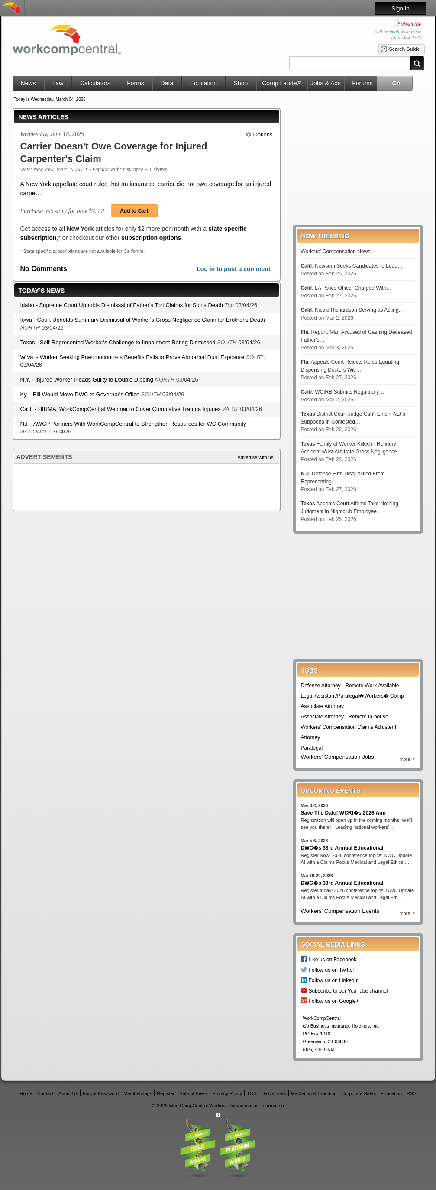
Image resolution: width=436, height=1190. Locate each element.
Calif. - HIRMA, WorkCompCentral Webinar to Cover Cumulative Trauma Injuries (121, 409)
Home (25, 1093)
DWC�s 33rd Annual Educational (342, 848)
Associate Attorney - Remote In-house (344, 717)
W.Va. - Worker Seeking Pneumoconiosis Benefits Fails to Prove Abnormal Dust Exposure (133, 357)
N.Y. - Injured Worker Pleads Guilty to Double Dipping (87, 379)
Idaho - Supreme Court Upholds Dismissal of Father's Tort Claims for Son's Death (122, 305)
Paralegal (312, 748)
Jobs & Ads (325, 83)
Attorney (310, 737)
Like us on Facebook (333, 959)
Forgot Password (101, 1093)
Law (58, 83)
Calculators (95, 83)
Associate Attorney (322, 706)
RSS (412, 1093)
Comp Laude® (281, 83)
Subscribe (409, 24)
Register (165, 1093)
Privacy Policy (227, 1093)
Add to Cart (134, 211)
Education (203, 83)
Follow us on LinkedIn (334, 980)
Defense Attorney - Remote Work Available (350, 685)
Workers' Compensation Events (340, 911)
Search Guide (400, 49)
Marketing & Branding (314, 1093)
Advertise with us (256, 457)
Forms (135, 83)
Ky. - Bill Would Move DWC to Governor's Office (80, 394)
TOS (251, 1093)
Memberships (137, 1093)
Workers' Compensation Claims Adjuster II (349, 727)
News (28, 83)
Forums (362, 83)
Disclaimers (274, 1093)
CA (396, 83)
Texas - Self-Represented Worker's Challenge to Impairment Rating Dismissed (118, 342)
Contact (45, 1093)
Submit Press (193, 1093)
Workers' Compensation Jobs (337, 756)
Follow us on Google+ (334, 1001)
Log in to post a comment (233, 268)
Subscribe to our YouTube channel (348, 990)
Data (167, 83)
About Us (68, 1093)
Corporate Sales (359, 1093)
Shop (241, 83)
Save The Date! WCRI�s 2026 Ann (343, 813)
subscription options (151, 237)
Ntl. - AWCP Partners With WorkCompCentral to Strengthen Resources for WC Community (133, 423)
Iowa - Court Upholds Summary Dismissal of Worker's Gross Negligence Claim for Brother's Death (142, 320)
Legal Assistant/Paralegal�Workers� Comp (352, 696)
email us (397, 31)
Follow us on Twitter (332, 970)
